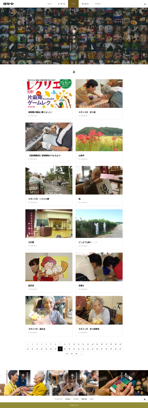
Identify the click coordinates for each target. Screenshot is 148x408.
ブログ (73, 4)
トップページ (58, 399)
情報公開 (84, 399)
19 (115, 344)
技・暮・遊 (61, 4)
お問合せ (68, 399)
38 (106, 349)
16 (102, 344)
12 (83, 344)
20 (120, 344)
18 (111, 344)
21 (28, 349)
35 (92, 349)
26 (51, 349)
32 (78, 349)
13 (88, 344)
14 (92, 344)
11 (78, 344)
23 (37, 349)
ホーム (50, 4)
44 (76, 353)
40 (115, 349)
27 (55, 349)
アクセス (97, 4)
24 (41, 349)
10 (74, 344)
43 (71, 353)
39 (111, 349)
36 (97, 349)
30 (69, 349)
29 (65, 349)
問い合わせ (85, 4)
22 (32, 349)
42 (67, 353)
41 (120, 349)
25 (46, 349)
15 (97, 344)
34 (88, 349)
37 (102, 349)
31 (74, 349)
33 (83, 349)
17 (106, 344)
